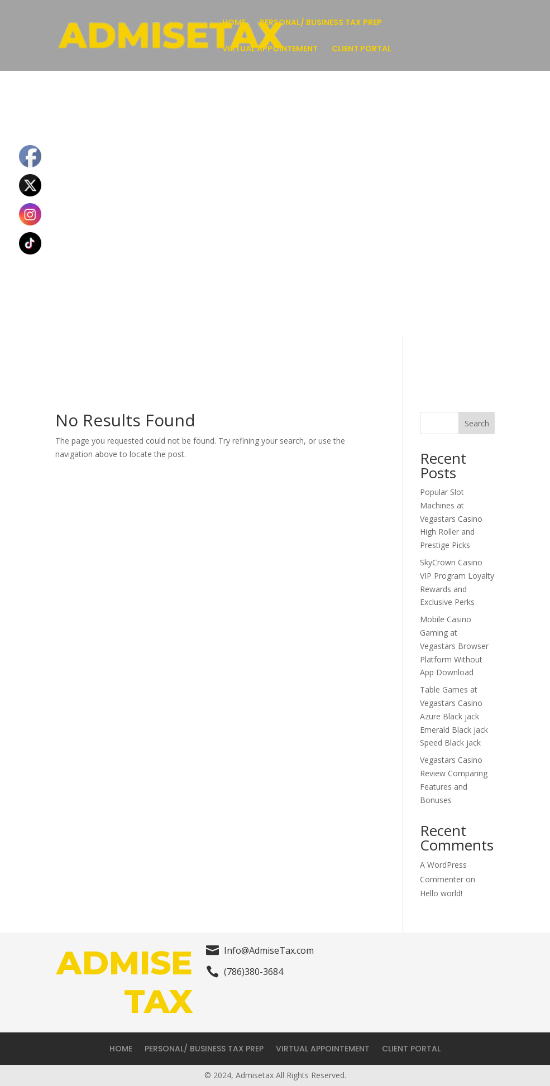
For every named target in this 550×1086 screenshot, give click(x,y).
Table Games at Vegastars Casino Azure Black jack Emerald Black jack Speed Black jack (454, 716)
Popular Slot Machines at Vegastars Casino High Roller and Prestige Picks (451, 518)
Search (477, 423)
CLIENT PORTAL (361, 49)
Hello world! (441, 893)
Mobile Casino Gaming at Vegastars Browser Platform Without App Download (454, 645)
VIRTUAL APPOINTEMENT (270, 49)
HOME (234, 23)
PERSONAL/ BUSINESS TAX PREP (321, 23)
